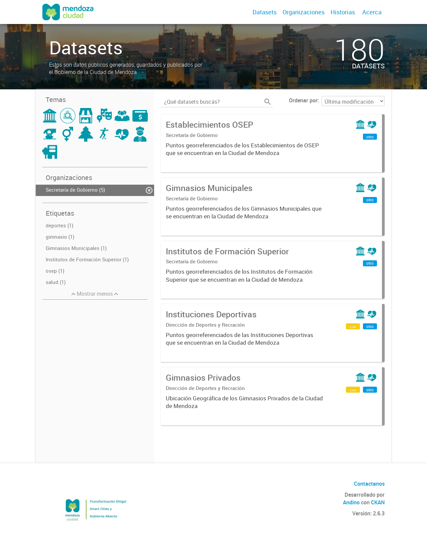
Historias (343, 12)
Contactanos (369, 483)
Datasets (265, 12)
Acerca (372, 12)
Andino (351, 502)
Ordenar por (303, 100)
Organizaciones (304, 12)
